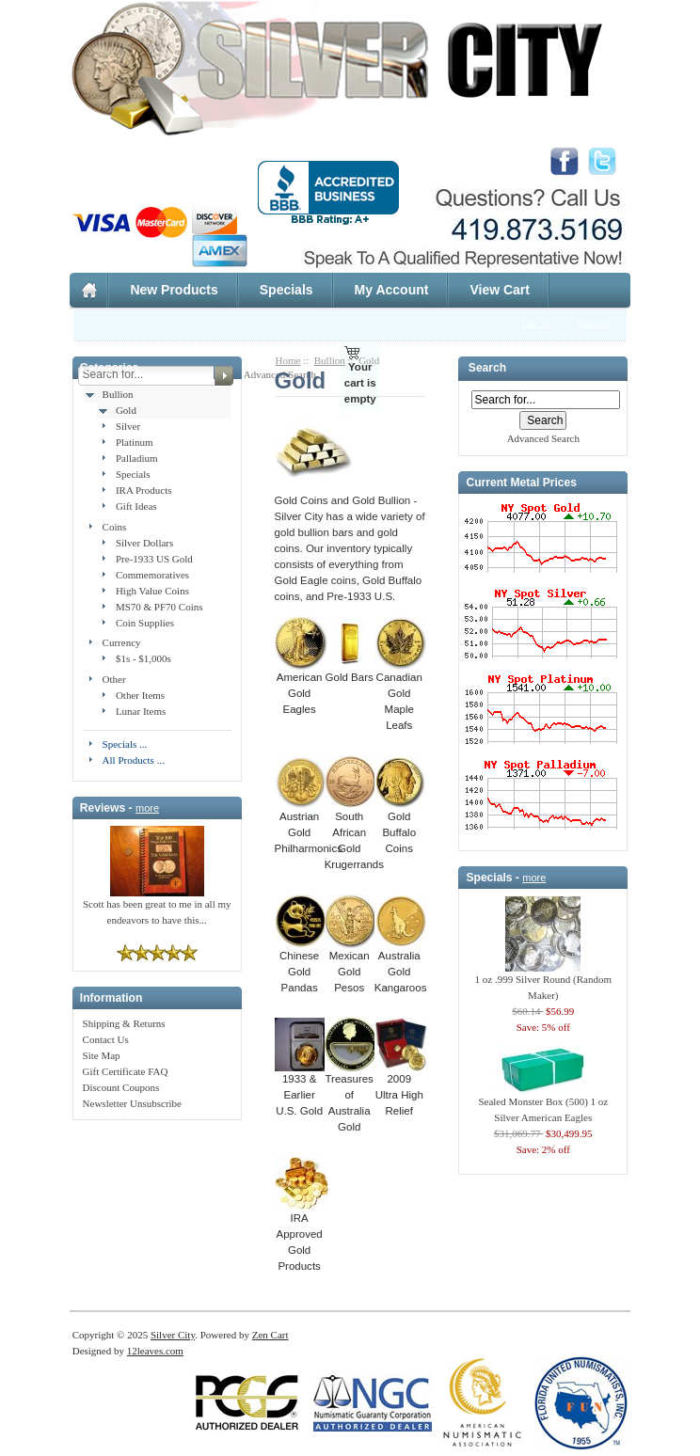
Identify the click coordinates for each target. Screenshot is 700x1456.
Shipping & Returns (124, 1023)
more (147, 808)
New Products (173, 289)
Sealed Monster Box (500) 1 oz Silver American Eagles (543, 1103)
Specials (286, 289)
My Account (392, 289)
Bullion (118, 394)
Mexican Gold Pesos (351, 966)
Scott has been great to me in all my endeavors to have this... (157, 906)
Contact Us (106, 1039)
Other (114, 679)
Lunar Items (141, 711)
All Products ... (134, 760)
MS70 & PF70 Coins (159, 606)
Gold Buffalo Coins (400, 826)
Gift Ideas (136, 506)
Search (487, 368)
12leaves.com (155, 1350)
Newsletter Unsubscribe (132, 1103)
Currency (122, 642)
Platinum (134, 442)
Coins (115, 526)
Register (594, 322)
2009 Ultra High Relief (400, 1089)
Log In (536, 322)
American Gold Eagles (301, 687)
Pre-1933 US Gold (154, 558)
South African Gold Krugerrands (354, 834)
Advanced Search (543, 438)
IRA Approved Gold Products (301, 1236)
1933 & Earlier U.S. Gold (308, 1089)
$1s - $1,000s (143, 658)
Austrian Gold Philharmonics (308, 826)
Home (288, 360)
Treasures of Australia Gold (351, 1097)
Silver (128, 426)
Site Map (101, 1055)
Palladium (137, 458)
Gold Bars (350, 671)
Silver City (173, 1334)
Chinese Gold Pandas (301, 966)
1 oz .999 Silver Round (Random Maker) (543, 981)
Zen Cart (270, 1334)
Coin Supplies (145, 622)
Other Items (140, 695)
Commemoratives (152, 574)
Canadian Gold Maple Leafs (400, 695)
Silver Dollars (144, 542)
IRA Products (144, 490)
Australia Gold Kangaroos (400, 966)
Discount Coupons (121, 1087)
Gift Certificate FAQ (125, 1071)
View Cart (499, 289)
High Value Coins (152, 590)
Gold (126, 410)
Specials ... (125, 744)
